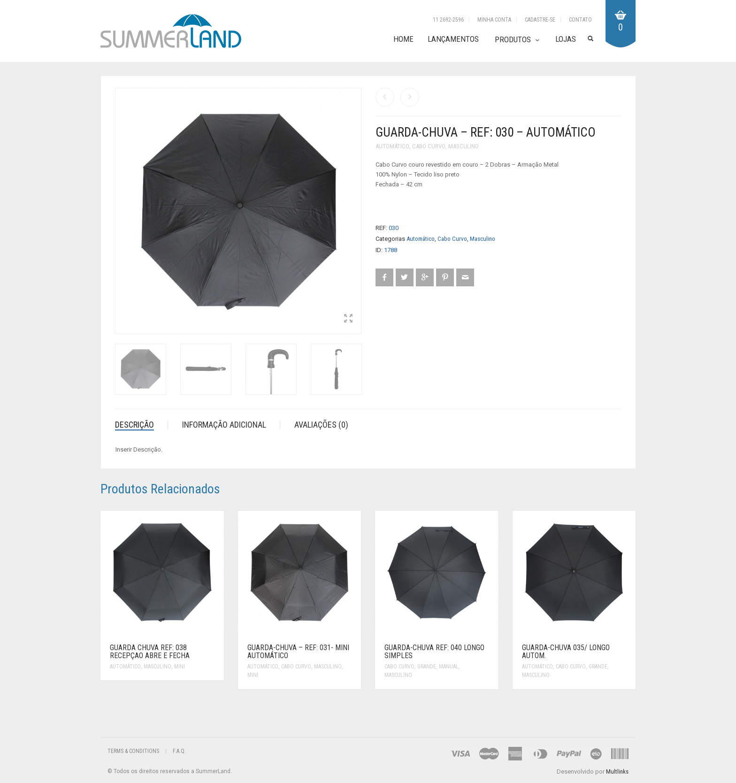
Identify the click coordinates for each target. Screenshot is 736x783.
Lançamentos (453, 39)
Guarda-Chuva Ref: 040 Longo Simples (434, 651)
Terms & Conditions (133, 751)
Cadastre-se (540, 19)
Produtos (513, 39)
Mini (179, 666)
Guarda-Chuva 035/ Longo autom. (566, 651)
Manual (449, 666)
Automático (392, 146)
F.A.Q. (179, 751)
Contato (580, 19)
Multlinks (617, 771)
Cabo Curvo (428, 146)
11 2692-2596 (448, 19)
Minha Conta (494, 19)
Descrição (134, 425)
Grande (426, 666)
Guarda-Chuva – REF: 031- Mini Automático (298, 651)
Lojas (565, 39)
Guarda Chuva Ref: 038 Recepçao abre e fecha (150, 651)
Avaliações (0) (321, 425)
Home (403, 39)
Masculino (463, 146)
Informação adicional (224, 425)
